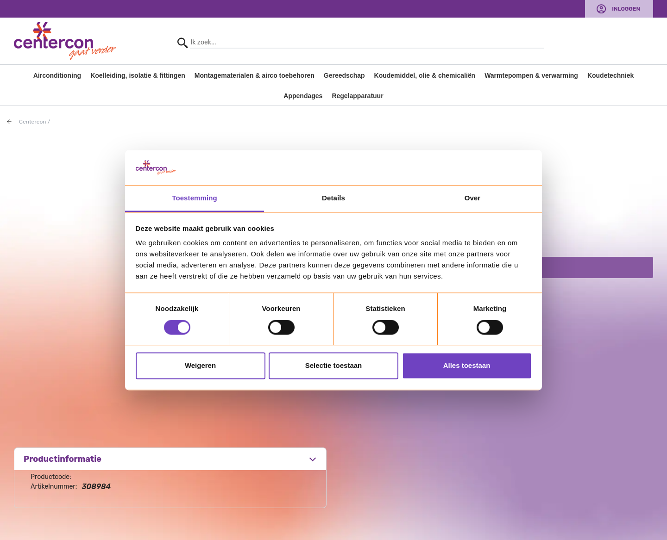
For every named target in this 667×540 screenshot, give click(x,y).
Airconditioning (57, 75)
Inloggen (626, 9)
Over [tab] (473, 198)
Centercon (32, 121)
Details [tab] (333, 198)
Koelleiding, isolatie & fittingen (137, 75)
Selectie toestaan (333, 366)
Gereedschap (344, 75)
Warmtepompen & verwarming (531, 75)
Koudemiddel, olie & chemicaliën (425, 75)
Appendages (302, 95)
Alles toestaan (467, 366)
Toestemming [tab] (194, 198)
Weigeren (200, 366)
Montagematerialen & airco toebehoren (255, 75)
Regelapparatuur (357, 95)
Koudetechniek (610, 75)
